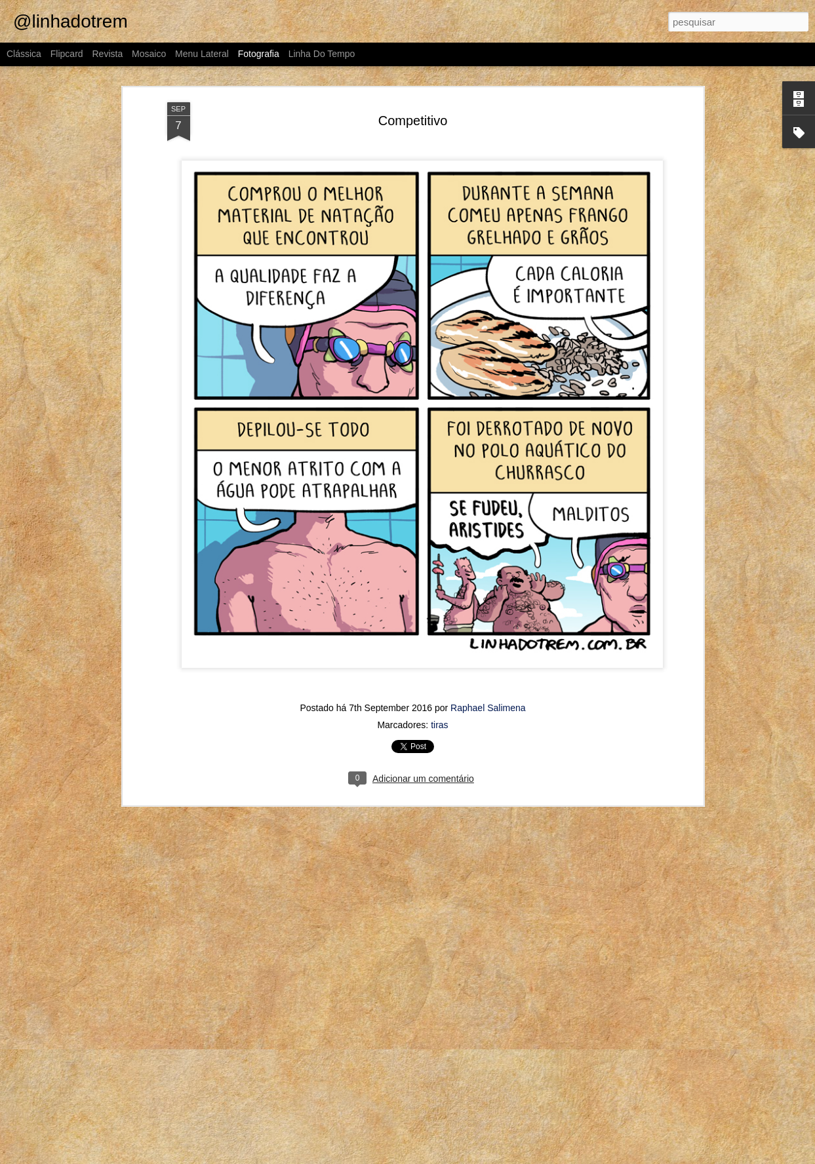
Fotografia (258, 53)
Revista (107, 53)
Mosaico (149, 53)
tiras (439, 725)
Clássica (24, 53)
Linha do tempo (321, 53)
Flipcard (66, 53)
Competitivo (413, 120)
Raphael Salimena (487, 708)
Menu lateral (202, 53)
